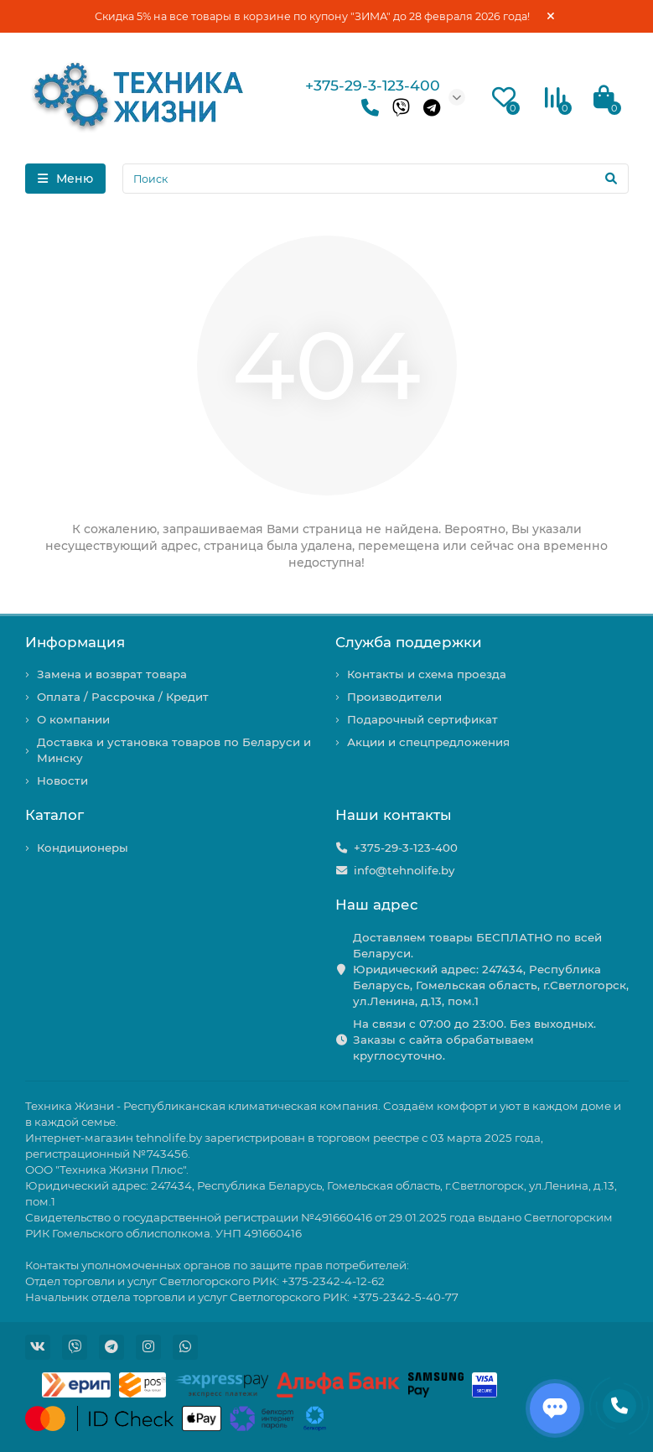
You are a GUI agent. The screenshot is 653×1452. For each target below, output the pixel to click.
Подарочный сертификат (422, 719)
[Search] (375, 178)
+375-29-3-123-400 (372, 85)
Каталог (54, 814)
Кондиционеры (82, 847)
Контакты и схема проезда (426, 674)
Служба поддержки (408, 642)
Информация (75, 642)
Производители (394, 696)
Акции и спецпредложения (428, 742)
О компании (73, 719)
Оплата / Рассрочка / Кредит (123, 696)
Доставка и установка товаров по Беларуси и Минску (174, 750)
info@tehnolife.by (404, 870)
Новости (62, 780)
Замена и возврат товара (112, 674)
